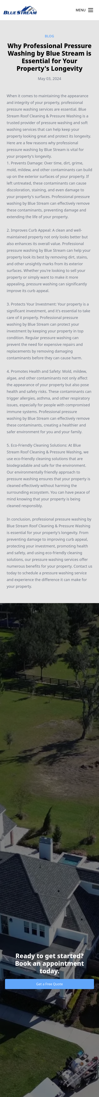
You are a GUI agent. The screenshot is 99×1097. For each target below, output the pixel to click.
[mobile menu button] (91, 10)
